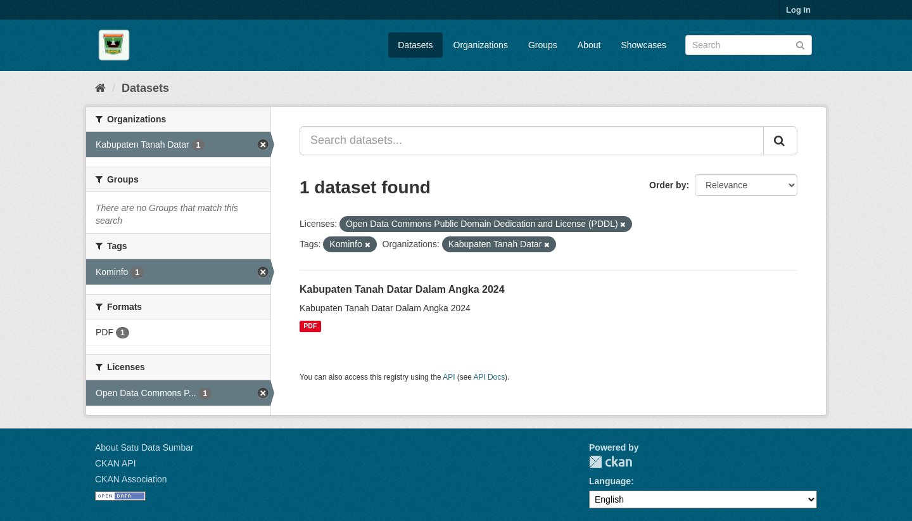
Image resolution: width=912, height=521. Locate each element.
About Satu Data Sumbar (144, 447)
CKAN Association (131, 479)
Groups (542, 45)
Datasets (415, 45)
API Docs (489, 377)
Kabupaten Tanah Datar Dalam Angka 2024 (402, 289)
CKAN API (115, 463)
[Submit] (800, 44)
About (589, 45)
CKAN (610, 461)
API (449, 377)
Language (610, 481)
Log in (798, 10)
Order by (667, 185)
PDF (310, 326)
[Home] (100, 88)
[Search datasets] (748, 45)
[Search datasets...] (532, 140)
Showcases (643, 45)
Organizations (480, 45)
